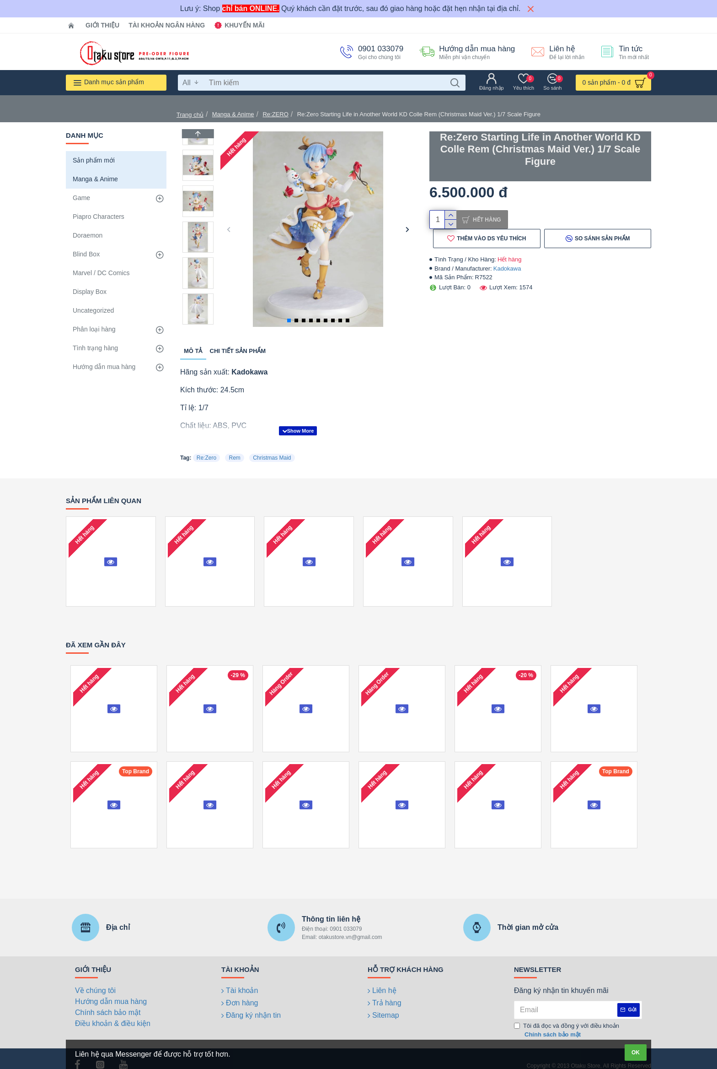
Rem (234, 446)
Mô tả (193, 350)
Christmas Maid (272, 446)
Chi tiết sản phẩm (238, 350)
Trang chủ (190, 114)
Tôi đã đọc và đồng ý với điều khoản (566, 1019)
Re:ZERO (275, 114)
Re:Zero (206, 446)
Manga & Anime (233, 114)
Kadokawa (507, 272)
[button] (228, 229)
